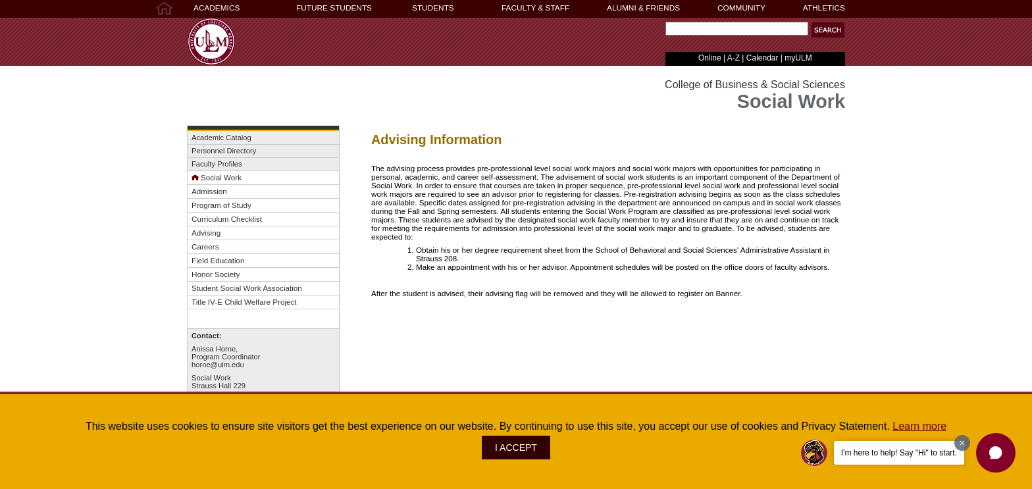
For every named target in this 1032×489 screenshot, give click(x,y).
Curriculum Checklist (227, 219)
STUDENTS (433, 8)
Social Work (217, 177)
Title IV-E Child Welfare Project (244, 301)
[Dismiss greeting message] (962, 443)
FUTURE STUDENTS (334, 8)
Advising (206, 232)
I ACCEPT (516, 447)
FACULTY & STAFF (535, 8)
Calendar (762, 58)
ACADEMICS (217, 8)
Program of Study (221, 205)
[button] (828, 30)
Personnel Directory (224, 151)
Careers (205, 246)
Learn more (919, 426)
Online (709, 58)
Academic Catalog (221, 138)
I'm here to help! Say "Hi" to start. (899, 452)
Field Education (218, 260)
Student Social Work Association (247, 288)
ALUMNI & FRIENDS (643, 8)
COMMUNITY (741, 8)
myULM (798, 58)
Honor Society (216, 274)
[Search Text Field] (736, 29)
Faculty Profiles (217, 164)
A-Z (733, 58)
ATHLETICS (824, 8)
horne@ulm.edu (218, 365)
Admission (209, 191)
